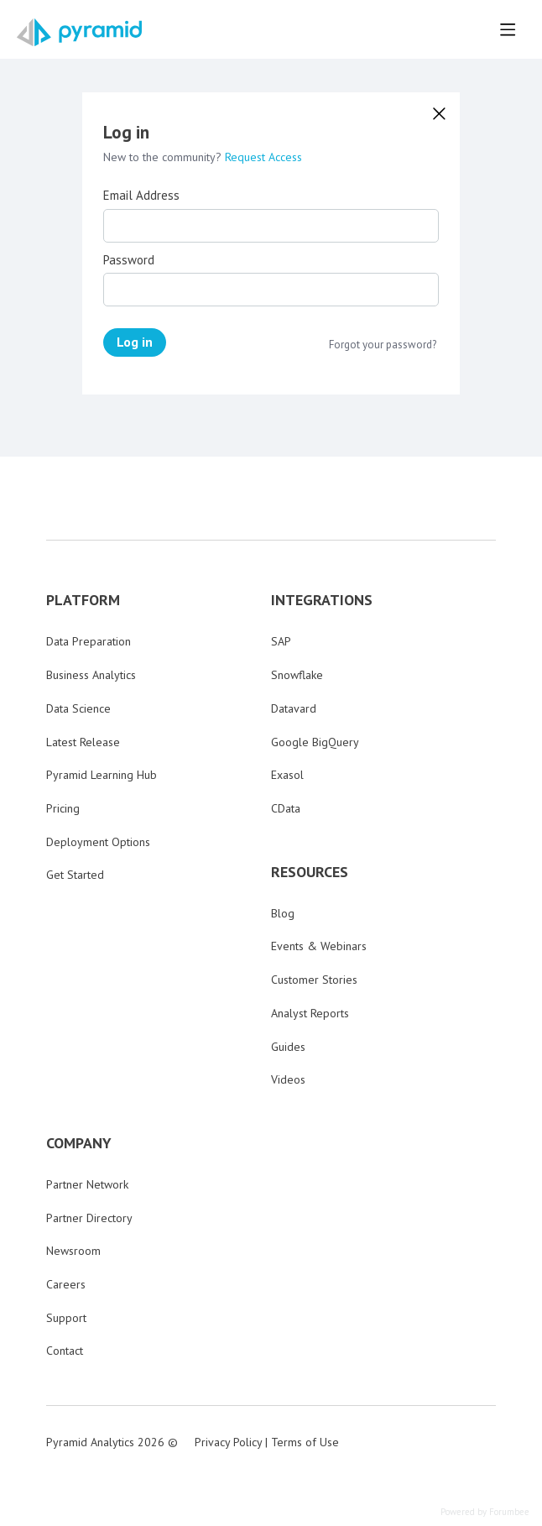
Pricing (63, 808)
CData (285, 808)
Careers (66, 1284)
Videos (288, 1079)
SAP (281, 641)
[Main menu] (507, 29)
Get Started (75, 874)
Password (128, 260)
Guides (288, 1046)
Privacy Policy (228, 1442)
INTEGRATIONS (322, 600)
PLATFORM (83, 600)
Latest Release (83, 742)
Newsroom (73, 1250)
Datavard (293, 708)
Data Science (78, 708)
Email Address (141, 195)
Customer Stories (314, 979)
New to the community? (164, 157)
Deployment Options (98, 841)
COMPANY (79, 1143)
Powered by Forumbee (484, 1512)
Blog (282, 913)
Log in (135, 341)
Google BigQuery (315, 742)
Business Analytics (91, 674)
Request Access (263, 157)
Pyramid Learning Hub (101, 774)
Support (66, 1317)
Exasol (287, 774)
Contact (64, 1350)
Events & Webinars (319, 946)
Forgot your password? (382, 345)
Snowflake (297, 674)
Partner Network (87, 1184)
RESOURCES (309, 872)
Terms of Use (305, 1442)
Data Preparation (88, 641)
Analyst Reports (310, 1013)
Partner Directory (89, 1218)
